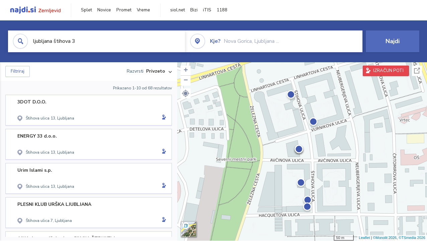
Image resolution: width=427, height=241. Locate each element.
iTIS (207, 10)
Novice (104, 10)
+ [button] (186, 71)
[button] (186, 93)
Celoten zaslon (417, 71)
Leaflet (364, 238)
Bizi (194, 10)
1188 (222, 10)
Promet (123, 10)
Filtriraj (17, 71)
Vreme (143, 10)
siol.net (177, 10)
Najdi (393, 41)
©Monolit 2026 (385, 238)
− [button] (186, 81)
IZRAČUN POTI (388, 71)
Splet (86, 10)
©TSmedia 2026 (412, 238)
